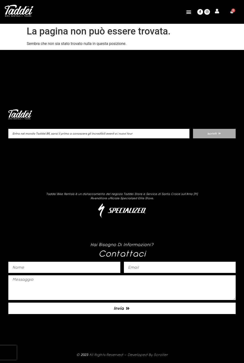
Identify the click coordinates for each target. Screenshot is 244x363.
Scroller (161, 355)
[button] (189, 12)
